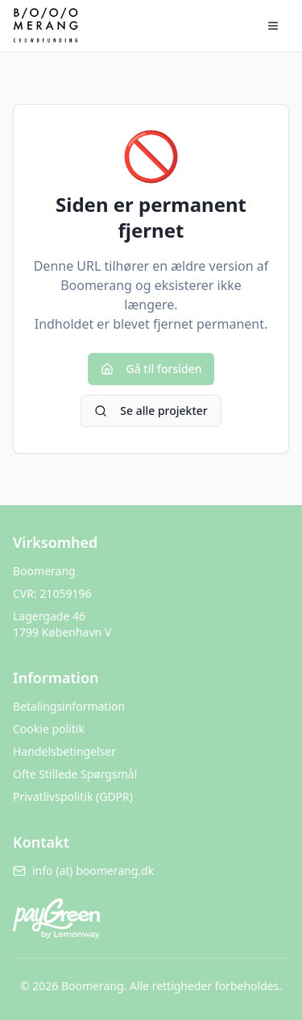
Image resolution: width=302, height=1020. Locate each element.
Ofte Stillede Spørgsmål (75, 774)
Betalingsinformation (69, 706)
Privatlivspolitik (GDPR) (73, 796)
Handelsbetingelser (64, 751)
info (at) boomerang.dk (83, 870)
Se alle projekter (150, 410)
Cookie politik (49, 728)
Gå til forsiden (151, 368)
